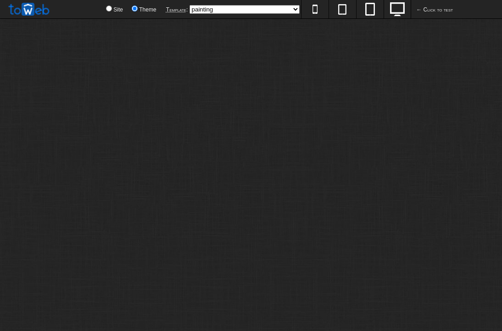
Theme (147, 9)
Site (118, 9)
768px (370, 9)
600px (342, 9)
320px (315, 9)
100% (397, 9)
